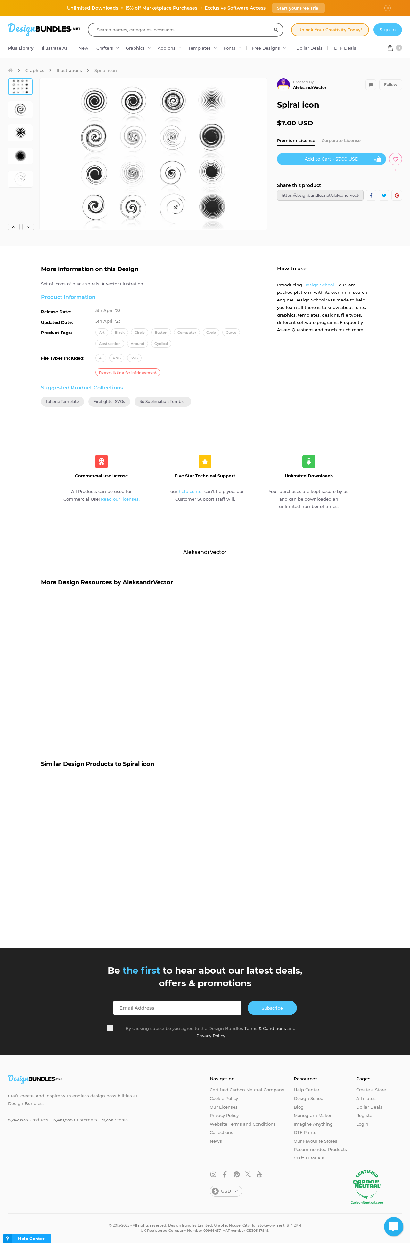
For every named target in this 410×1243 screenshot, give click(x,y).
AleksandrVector (309, 87)
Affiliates (366, 1098)
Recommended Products (320, 1149)
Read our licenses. (120, 498)
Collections (221, 1132)
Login (362, 1124)
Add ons (167, 48)
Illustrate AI (54, 48)
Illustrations (69, 70)
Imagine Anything (313, 1124)
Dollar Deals (309, 48)
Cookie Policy (224, 1098)
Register (365, 1115)
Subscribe (272, 1008)
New (83, 48)
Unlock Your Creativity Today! (330, 29)
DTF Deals (345, 48)
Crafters (104, 48)
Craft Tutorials (309, 1157)
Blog (299, 1107)
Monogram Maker (313, 1115)
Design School (318, 284)
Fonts (229, 48)
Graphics (135, 48)
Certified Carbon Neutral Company (247, 1089)
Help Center (306, 1089)
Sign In (388, 30)
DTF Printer (306, 1132)
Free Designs (266, 48)
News (216, 1140)
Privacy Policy (210, 1035)
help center (191, 491)
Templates (199, 48)
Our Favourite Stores (315, 1140)
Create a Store (371, 1089)
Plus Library (21, 48)
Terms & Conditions (265, 1028)
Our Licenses (224, 1107)
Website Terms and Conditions (243, 1124)
